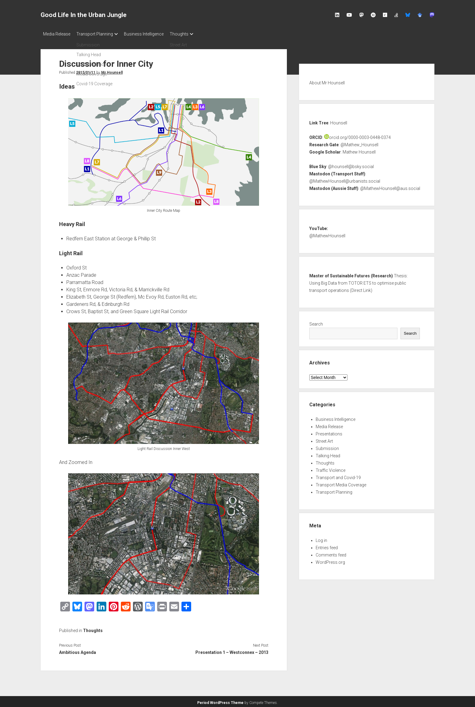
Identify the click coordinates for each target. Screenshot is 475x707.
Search (316, 322)
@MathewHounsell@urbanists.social (344, 179)
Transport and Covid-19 (338, 475)
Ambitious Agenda (77, 650)
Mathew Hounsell (359, 150)
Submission (327, 446)
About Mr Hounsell (327, 81)
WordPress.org (330, 560)
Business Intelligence (150, 34)
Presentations (329, 432)
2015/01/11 (85, 71)
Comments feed (331, 553)
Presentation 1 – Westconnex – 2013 (231, 650)
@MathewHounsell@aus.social (390, 186)
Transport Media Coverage (341, 483)
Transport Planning (97, 34)
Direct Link (361, 288)
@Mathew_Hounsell (359, 142)
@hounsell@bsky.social (351, 164)
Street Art (324, 439)
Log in (321, 538)
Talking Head (328, 454)
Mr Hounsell (112, 71)
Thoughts (188, 34)
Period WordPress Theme (220, 701)
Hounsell (338, 121)
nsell (341, 234)
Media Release (56, 34)
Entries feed (327, 545)
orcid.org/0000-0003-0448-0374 (357, 135)
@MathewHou (323, 234)
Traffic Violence (330, 468)
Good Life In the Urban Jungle (84, 15)
